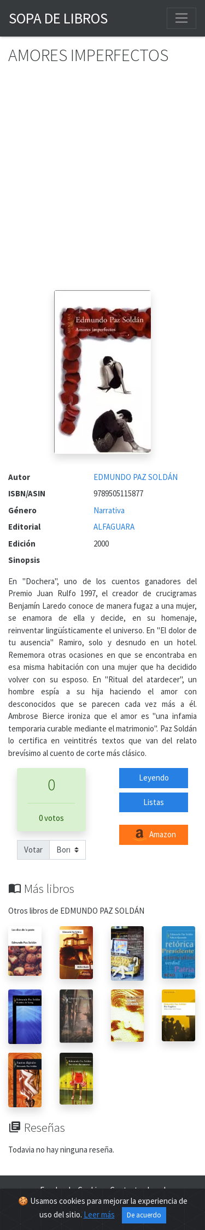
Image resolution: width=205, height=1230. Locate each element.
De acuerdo (144, 1215)
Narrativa (109, 510)
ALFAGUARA (113, 526)
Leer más (99, 1214)
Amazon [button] (153, 835)
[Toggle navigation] (181, 18)
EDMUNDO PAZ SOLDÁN (135, 477)
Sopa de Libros (58, 18)
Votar (33, 849)
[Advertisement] (102, 182)
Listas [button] (153, 802)
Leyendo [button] (154, 777)
